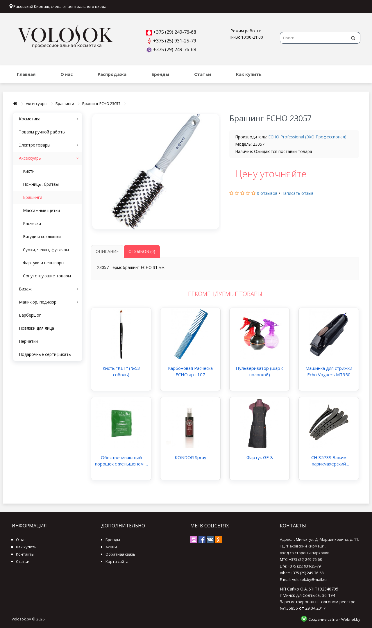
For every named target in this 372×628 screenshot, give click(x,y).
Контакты (25, 554)
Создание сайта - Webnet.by (334, 619)
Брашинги (65, 103)
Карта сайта (116, 561)
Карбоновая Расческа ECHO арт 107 (190, 371)
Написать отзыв (297, 193)
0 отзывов (267, 193)
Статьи (202, 74)
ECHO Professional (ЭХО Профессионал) (307, 137)
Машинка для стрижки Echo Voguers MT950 (328, 371)
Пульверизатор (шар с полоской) (259, 371)
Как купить (249, 74)
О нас (66, 74)
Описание (107, 251)
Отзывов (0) (141, 251)
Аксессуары (36, 103)
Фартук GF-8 (259, 457)
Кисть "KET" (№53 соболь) (121, 371)
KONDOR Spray (190, 457)
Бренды (160, 74)
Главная (26, 74)
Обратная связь (120, 554)
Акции (111, 547)
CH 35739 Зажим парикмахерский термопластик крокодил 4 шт (329, 460)
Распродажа (112, 74)
